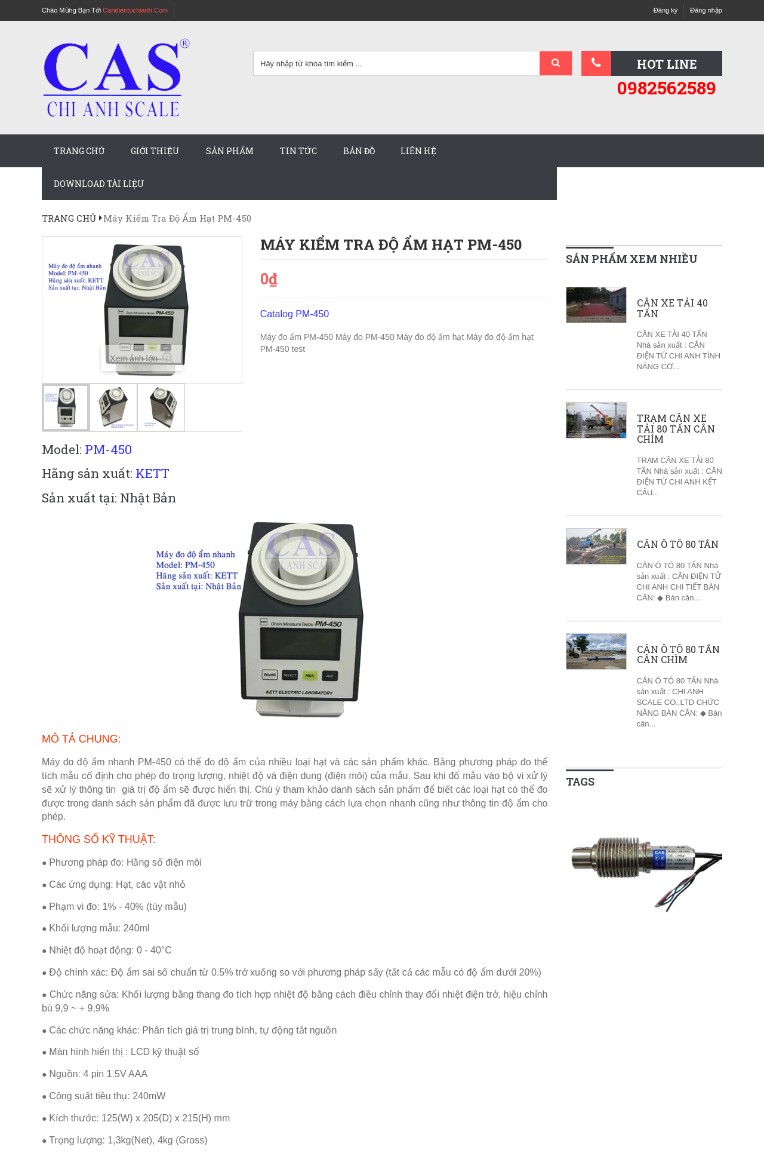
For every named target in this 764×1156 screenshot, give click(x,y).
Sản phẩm (230, 151)
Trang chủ (79, 151)
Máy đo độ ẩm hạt (432, 337)
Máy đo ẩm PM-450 (297, 337)
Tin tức (298, 151)
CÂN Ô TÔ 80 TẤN (678, 544)
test (299, 349)
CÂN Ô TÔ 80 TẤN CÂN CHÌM (678, 654)
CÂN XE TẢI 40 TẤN (672, 308)
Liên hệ (418, 151)
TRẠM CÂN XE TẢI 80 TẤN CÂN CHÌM (676, 428)
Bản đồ (359, 151)
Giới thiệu (155, 151)
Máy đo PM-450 (366, 337)
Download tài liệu (99, 183)
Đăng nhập (706, 10)
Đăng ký (665, 10)
